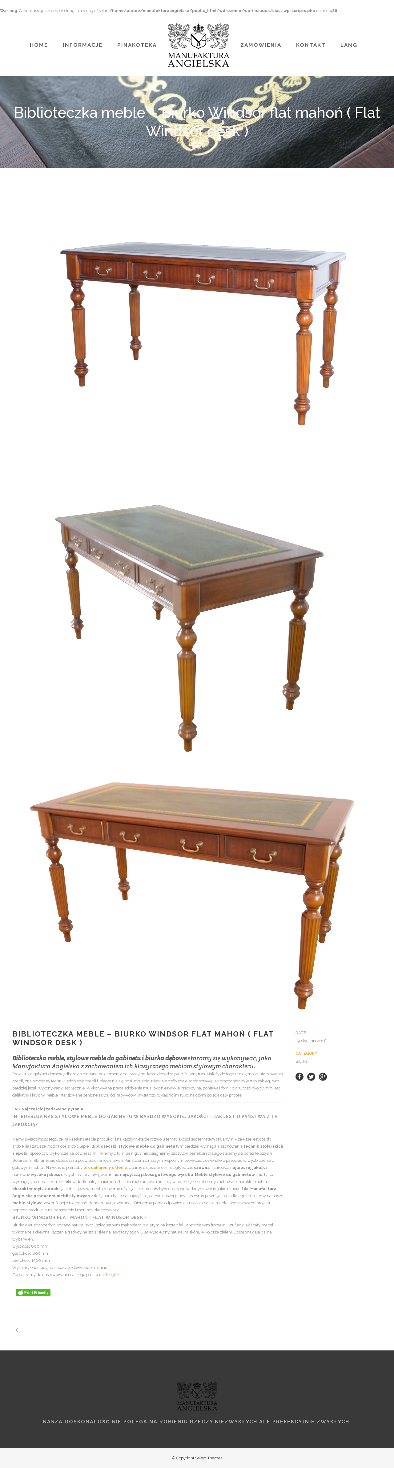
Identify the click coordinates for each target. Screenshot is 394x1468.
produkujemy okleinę (105, 1167)
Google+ (112, 1274)
